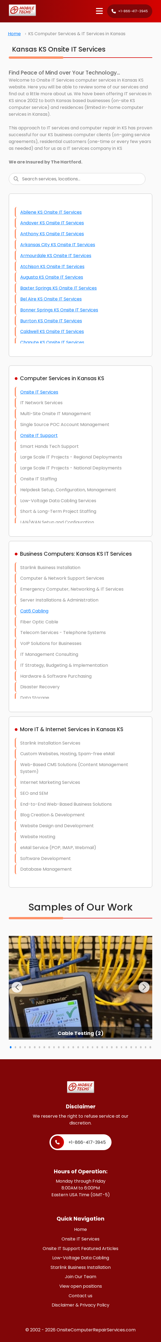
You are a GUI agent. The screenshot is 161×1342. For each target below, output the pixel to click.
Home (14, 34)
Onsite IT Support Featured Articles (80, 1248)
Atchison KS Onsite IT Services (52, 266)
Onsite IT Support (39, 435)
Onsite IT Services (39, 392)
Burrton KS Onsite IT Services (51, 321)
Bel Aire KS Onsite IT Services (51, 299)
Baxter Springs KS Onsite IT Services (58, 288)
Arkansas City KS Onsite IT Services (57, 245)
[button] (16, 987)
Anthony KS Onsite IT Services (52, 234)
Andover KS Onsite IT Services (52, 223)
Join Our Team (80, 1276)
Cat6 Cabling (34, 611)
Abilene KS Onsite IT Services (51, 212)
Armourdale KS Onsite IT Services (55, 255)
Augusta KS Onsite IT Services (51, 277)
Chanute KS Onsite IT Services (52, 342)
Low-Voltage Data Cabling (80, 1258)
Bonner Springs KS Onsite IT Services (59, 310)
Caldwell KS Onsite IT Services (52, 331)
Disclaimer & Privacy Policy (80, 1305)
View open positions (80, 1286)
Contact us (80, 1296)
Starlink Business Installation (81, 1267)
